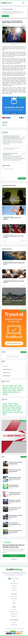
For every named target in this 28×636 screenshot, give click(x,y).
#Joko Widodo (5, 405)
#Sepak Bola (11, 405)
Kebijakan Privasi (14, 624)
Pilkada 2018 (5, 392)
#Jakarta (19, 410)
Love (19, 392)
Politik (4, 385)
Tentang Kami (14, 590)
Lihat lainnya (23, 352)
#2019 (4, 410)
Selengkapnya (14, 559)
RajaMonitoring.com (7, 369)
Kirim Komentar (22, 178)
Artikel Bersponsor (14, 583)
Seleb (10, 392)
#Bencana (14, 410)
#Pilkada (4, 414)
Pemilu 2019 (14, 392)
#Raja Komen (9, 410)
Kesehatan (11, 385)
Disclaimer (14, 622)
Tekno (9, 390)
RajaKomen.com (6, 372)
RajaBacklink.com (7, 375)
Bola (7, 385)
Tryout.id (5, 366)
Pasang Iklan (14, 585)
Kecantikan (5, 390)
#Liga (15, 405)
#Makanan (10, 412)
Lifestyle (20, 385)
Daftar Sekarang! (14, 555)
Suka (4, 117)
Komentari (8, 117)
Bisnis (16, 385)
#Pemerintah (5, 412)
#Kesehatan (16, 403)
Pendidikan (14, 390)
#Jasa (19, 405)
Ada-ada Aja (5, 394)
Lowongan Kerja (20, 390)
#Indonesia (10, 403)
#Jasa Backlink (16, 412)
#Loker (22, 412)
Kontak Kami (14, 588)
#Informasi (4, 125)
